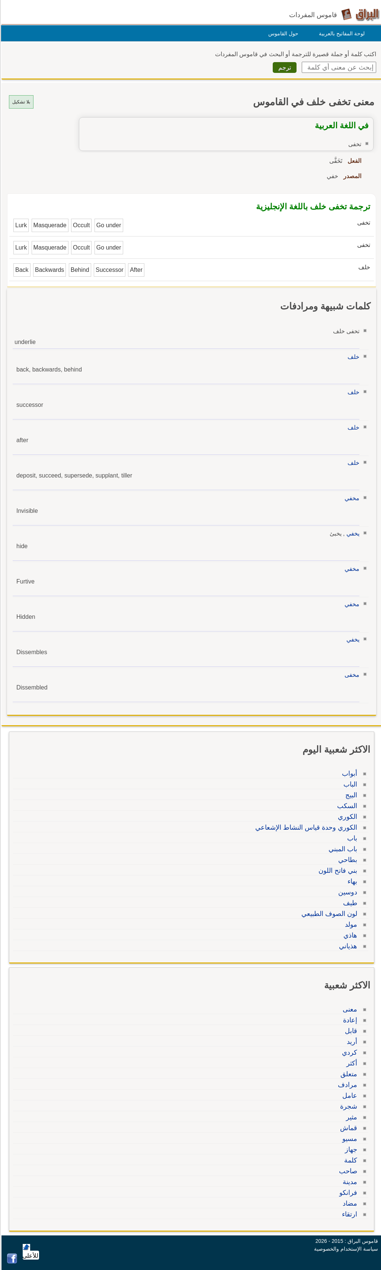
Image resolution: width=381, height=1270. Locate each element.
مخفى (350, 675)
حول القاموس (282, 33)
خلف (352, 357)
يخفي (351, 533)
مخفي (350, 498)
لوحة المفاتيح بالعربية (341, 33)
